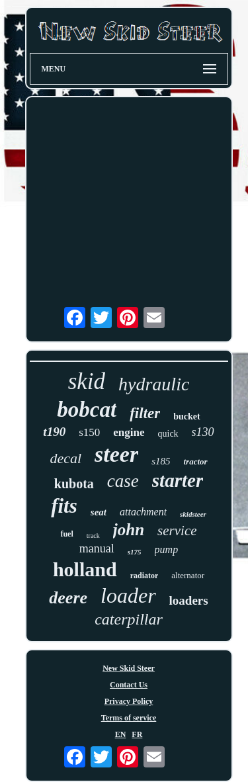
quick (168, 434)
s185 (160, 461)
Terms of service (129, 717)
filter (145, 413)
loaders (188, 600)
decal (65, 458)
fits (64, 505)
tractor (195, 461)
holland (85, 569)
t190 (54, 432)
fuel (66, 534)
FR (137, 734)
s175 (135, 552)
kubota (74, 483)
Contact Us (128, 684)
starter (177, 480)
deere (68, 597)
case (123, 481)
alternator (187, 575)
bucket (186, 416)
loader (128, 595)
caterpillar (129, 619)
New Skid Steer (129, 668)
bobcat (86, 409)
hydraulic (153, 384)
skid (86, 381)
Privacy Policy (128, 701)
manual (96, 548)
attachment (143, 511)
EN (120, 734)
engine (128, 432)
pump (167, 549)
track (93, 535)
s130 (203, 432)
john (128, 530)
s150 (89, 432)
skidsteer (193, 514)
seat (98, 512)
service (176, 531)
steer (116, 454)
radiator (144, 575)
